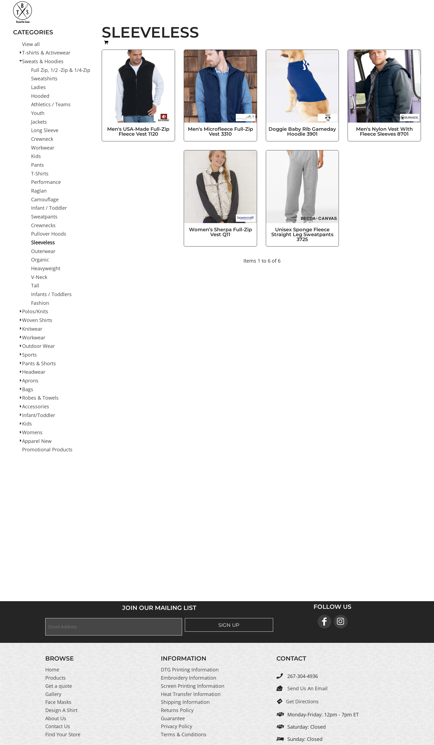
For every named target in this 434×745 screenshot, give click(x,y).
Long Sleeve (44, 130)
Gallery (53, 694)
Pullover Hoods (48, 233)
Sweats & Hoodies (43, 61)
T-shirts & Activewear (46, 52)
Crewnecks (43, 225)
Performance (46, 182)
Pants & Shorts (39, 363)
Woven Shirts (37, 320)
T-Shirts (40, 173)
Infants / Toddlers (51, 294)
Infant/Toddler (38, 415)
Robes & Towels (40, 397)
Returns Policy (177, 710)
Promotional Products (47, 449)
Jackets (39, 121)
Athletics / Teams (51, 104)
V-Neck (39, 276)
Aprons (30, 380)
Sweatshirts (44, 78)
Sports (29, 354)
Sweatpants (44, 216)
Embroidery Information (188, 677)
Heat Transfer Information (191, 694)
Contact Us (57, 726)
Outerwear (43, 251)
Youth (37, 113)
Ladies (38, 87)
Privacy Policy (176, 726)
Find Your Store (62, 734)
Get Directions (302, 701)
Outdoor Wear (38, 346)
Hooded (40, 95)
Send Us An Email (307, 688)
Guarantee (173, 718)
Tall (35, 285)
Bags (27, 389)
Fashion (40, 302)
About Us (55, 718)
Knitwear (32, 329)
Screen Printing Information (192, 686)
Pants (37, 165)
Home (52, 669)
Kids (36, 156)
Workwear (42, 147)
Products (55, 677)
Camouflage (45, 199)
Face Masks (58, 702)
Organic (40, 259)
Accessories (35, 406)
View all (31, 44)
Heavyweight (45, 268)
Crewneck (42, 139)
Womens (32, 432)
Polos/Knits (35, 311)
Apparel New (37, 440)
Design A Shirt (61, 710)
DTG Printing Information (190, 669)
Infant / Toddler (49, 208)
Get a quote (58, 686)
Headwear (33, 372)
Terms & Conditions (183, 734)
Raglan (39, 190)
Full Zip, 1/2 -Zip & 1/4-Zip (60, 69)
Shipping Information (185, 702)
